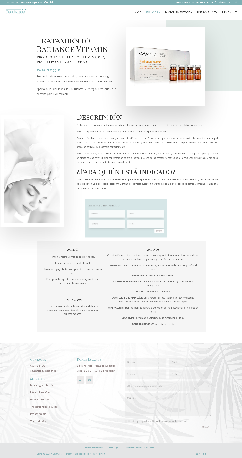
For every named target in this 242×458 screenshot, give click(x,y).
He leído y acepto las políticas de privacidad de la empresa (156, 420)
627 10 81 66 (37, 365)
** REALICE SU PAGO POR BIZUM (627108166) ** (194, 2)
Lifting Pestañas (40, 392)
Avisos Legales (113, 447)
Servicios (151, 12)
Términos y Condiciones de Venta (139, 447)
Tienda (226, 12)
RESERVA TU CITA (207, 12)
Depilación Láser (40, 399)
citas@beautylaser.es (43, 370)
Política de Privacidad (94, 447)
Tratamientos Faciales (43, 406)
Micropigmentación (179, 12)
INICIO (137, 12)
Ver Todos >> (38, 421)
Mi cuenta (223, 2)
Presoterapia (38, 414)
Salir (235, 2)
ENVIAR (148, 226)
